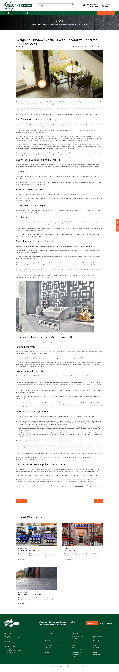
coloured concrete (31, 250)
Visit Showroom (26, 5)
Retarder (95, 649)
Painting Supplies (98, 645)
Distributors (35, 17)
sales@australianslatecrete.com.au (16, 647)
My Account (66, 12)
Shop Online (13, 17)
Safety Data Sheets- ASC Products (54, 647)
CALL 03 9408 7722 (106, 627)
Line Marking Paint (77, 656)
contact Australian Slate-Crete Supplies (78, 484)
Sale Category (75, 661)
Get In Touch (117, 225)
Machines (95, 642)
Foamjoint (96, 654)
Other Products (64, 17)
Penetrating (96, 658)
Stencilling (19, 250)
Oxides (73, 645)
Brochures (52, 17)
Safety (73, 651)
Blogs (39, 28)
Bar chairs (96, 651)
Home (34, 28)
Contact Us (86, 17)
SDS (44, 17)
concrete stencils (32, 486)
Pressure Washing (98, 647)
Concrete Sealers (98, 640)
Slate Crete (77, 51)
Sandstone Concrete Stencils (94, 51)
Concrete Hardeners (77, 640)
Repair (73, 649)
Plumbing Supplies (77, 647)
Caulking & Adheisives (77, 654)
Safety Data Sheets (50, 645)
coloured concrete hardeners (47, 486)
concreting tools (21, 486)
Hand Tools (74, 642)
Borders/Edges (75, 658)
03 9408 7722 (106, 17)
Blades (95, 656)
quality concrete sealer (38, 232)
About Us (76, 17)
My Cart (80, 12)
